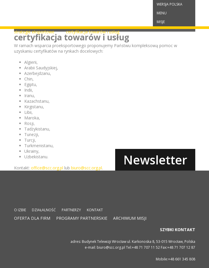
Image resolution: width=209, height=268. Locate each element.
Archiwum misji (129, 218)
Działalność (44, 209)
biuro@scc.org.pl (86, 168)
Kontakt (95, 209)
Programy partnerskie (81, 218)
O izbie (20, 209)
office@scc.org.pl (47, 168)
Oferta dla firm (32, 218)
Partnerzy (71, 209)
